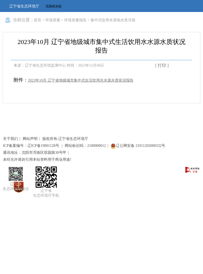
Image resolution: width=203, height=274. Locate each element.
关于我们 (10, 139)
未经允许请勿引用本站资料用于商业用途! (37, 160)
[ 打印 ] (162, 65)
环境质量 (52, 20)
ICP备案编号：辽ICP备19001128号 (31, 146)
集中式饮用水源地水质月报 (113, 20)
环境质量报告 (75, 20)
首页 (37, 20)
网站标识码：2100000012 (85, 146)
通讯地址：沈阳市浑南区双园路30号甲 (34, 153)
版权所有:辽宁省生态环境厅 (65, 139)
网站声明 (30, 139)
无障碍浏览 (54, 6)
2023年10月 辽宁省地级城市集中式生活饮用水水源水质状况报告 (80, 80)
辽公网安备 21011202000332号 (138, 146)
